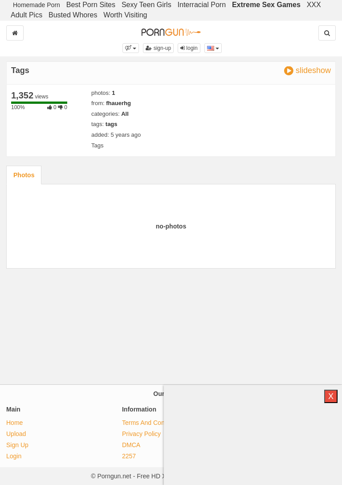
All (125, 113)
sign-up (158, 48)
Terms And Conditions (152, 422)
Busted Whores (73, 15)
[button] (130, 48)
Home (14, 422)
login (189, 48)
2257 (129, 456)
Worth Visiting (125, 15)
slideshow (307, 70)
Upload (16, 433)
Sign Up (17, 444)
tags (112, 124)
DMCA (131, 444)
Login (13, 456)
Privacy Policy (141, 433)
